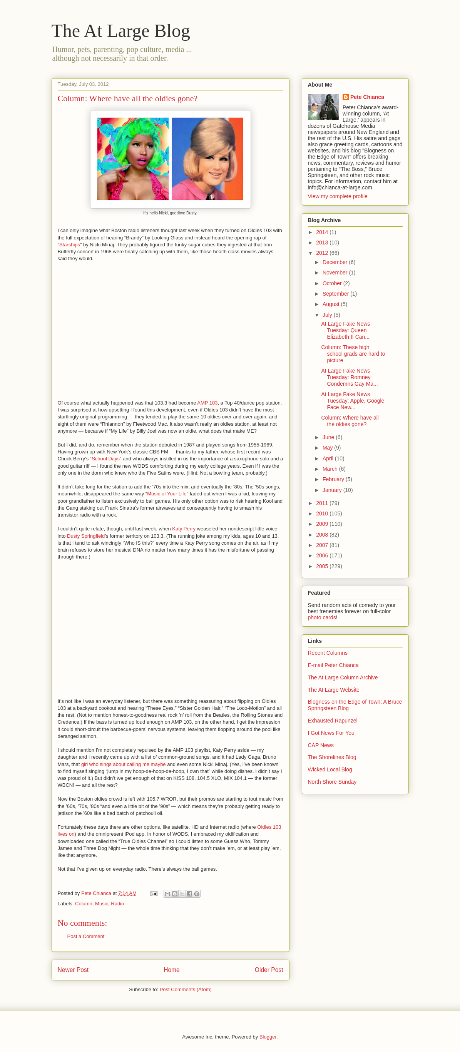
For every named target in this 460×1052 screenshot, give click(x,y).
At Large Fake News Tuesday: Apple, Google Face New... (352, 400)
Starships (69, 245)
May (328, 448)
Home (172, 970)
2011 (323, 503)
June (329, 437)
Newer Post (73, 970)
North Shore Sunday (332, 782)
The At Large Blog (121, 30)
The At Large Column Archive (343, 677)
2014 (323, 232)
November (336, 272)
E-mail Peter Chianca (333, 665)
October (333, 283)
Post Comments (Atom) (186, 989)
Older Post (269, 970)
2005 (323, 566)
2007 (323, 545)
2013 (323, 242)
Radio (117, 903)
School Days (106, 459)
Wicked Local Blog (330, 769)
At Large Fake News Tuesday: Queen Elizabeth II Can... (345, 330)
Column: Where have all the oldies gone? (349, 421)
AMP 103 (207, 403)
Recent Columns (328, 653)
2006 (323, 555)
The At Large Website (334, 690)
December (336, 262)
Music (101, 903)
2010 (323, 513)
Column (83, 903)
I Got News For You (331, 733)
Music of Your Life (167, 494)
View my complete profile (338, 196)
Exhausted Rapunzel (333, 721)
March (331, 469)
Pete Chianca (367, 97)
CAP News (321, 745)
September (336, 294)
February (334, 479)
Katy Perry (184, 529)
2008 (323, 535)
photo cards (322, 617)
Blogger (267, 1037)
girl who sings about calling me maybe (123, 764)
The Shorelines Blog (332, 757)
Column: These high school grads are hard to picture (353, 353)
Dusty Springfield (86, 536)
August (332, 304)
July (328, 315)
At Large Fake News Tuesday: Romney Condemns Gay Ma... (349, 377)
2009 (323, 524)
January (333, 490)
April (329, 458)
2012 (323, 253)
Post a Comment (86, 936)
